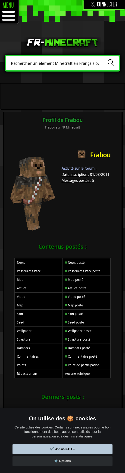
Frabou (100, 155)
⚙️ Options (62, 461)
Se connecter (104, 4)
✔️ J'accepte (62, 449)
